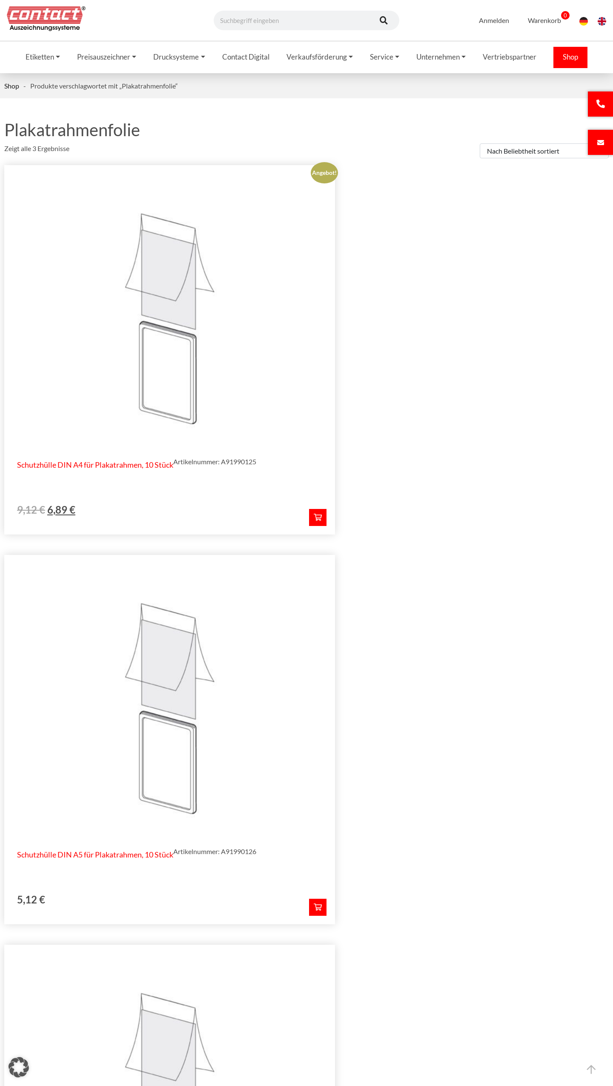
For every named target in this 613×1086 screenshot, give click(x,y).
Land (140, 649)
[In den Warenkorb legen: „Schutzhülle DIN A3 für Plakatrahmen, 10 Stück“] (590, 399)
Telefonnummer (331, 568)
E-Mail (317, 528)
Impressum (428, 953)
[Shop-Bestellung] (544, 153)
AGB (419, 941)
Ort (313, 609)
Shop (11, 88)
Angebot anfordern (304, 788)
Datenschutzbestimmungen (323, 723)
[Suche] (383, 20)
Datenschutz (431, 965)
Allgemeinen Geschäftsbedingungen (206, 723)
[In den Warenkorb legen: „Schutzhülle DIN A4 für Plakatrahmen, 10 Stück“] (173, 399)
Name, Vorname (156, 528)
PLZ (139, 609)
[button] (18, 1067)
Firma (141, 568)
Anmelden (488, 20)
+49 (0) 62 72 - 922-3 (73, 971)
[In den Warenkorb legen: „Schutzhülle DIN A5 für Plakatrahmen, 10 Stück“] (381, 399)
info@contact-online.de (75, 999)
